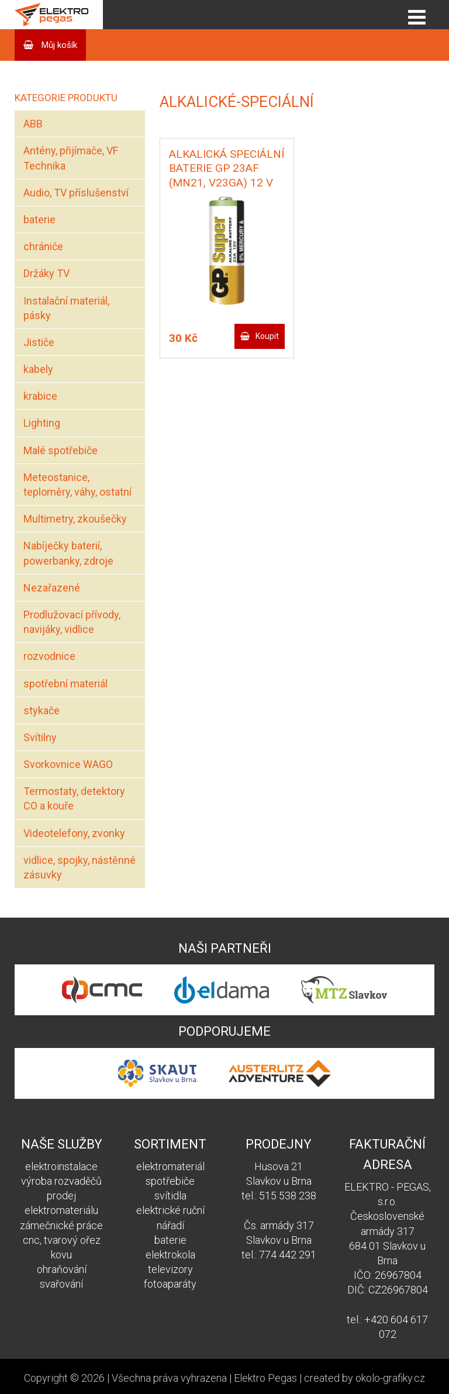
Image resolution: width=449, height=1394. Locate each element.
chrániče (43, 246)
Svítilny (40, 737)
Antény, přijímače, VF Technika (70, 157)
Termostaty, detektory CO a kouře (74, 798)
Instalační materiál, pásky (66, 308)
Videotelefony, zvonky (74, 833)
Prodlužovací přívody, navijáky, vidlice (71, 621)
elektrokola (170, 1254)
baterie (39, 219)
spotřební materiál (65, 683)
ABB (33, 123)
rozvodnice (49, 656)
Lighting (41, 423)
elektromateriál (170, 1166)
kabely (38, 369)
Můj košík (58, 45)
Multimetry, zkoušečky (75, 519)
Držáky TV (46, 273)
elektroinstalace (61, 1166)
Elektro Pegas (265, 1378)
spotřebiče (170, 1181)
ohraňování (62, 1269)
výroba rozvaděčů (61, 1181)
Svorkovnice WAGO (68, 764)
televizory (170, 1269)
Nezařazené (51, 588)
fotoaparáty (170, 1284)
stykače (41, 710)
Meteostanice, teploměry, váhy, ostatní (77, 484)
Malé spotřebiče (60, 450)
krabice (40, 396)
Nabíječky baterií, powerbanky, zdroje (68, 552)
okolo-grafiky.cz (390, 1378)
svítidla (170, 1195)
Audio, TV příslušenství (76, 192)
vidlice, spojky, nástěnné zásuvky (79, 867)
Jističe (38, 342)
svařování (61, 1284)
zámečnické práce (61, 1225)
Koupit (267, 336)
